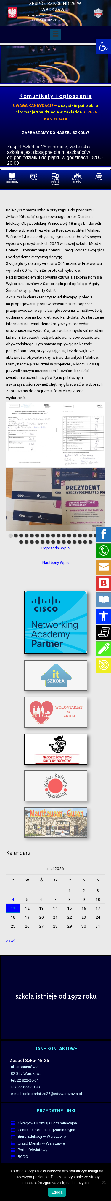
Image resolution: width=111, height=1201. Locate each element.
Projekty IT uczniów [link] (77, 180)
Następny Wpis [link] (55, 562)
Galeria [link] (34, 179)
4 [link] (13, 899)
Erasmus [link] (99, 179)
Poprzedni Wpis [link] (55, 547)
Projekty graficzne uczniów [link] (55, 182)
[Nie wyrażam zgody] (104, 1182)
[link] (103, 46)
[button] (55, 34)
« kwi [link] (10, 940)
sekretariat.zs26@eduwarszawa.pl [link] (52, 1093)
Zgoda (56, 1192)
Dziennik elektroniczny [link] (12, 180)
